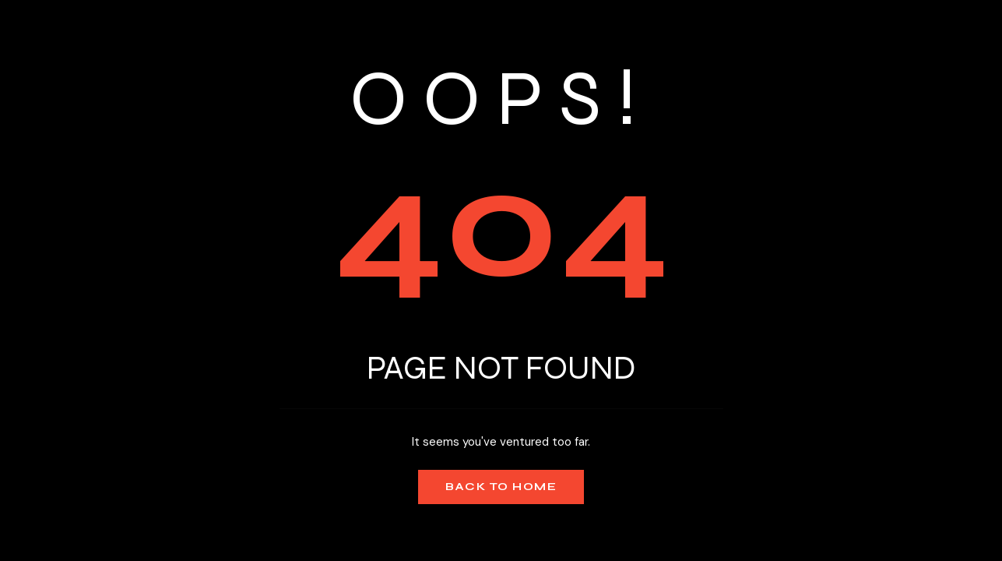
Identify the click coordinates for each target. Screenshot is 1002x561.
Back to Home (501, 486)
